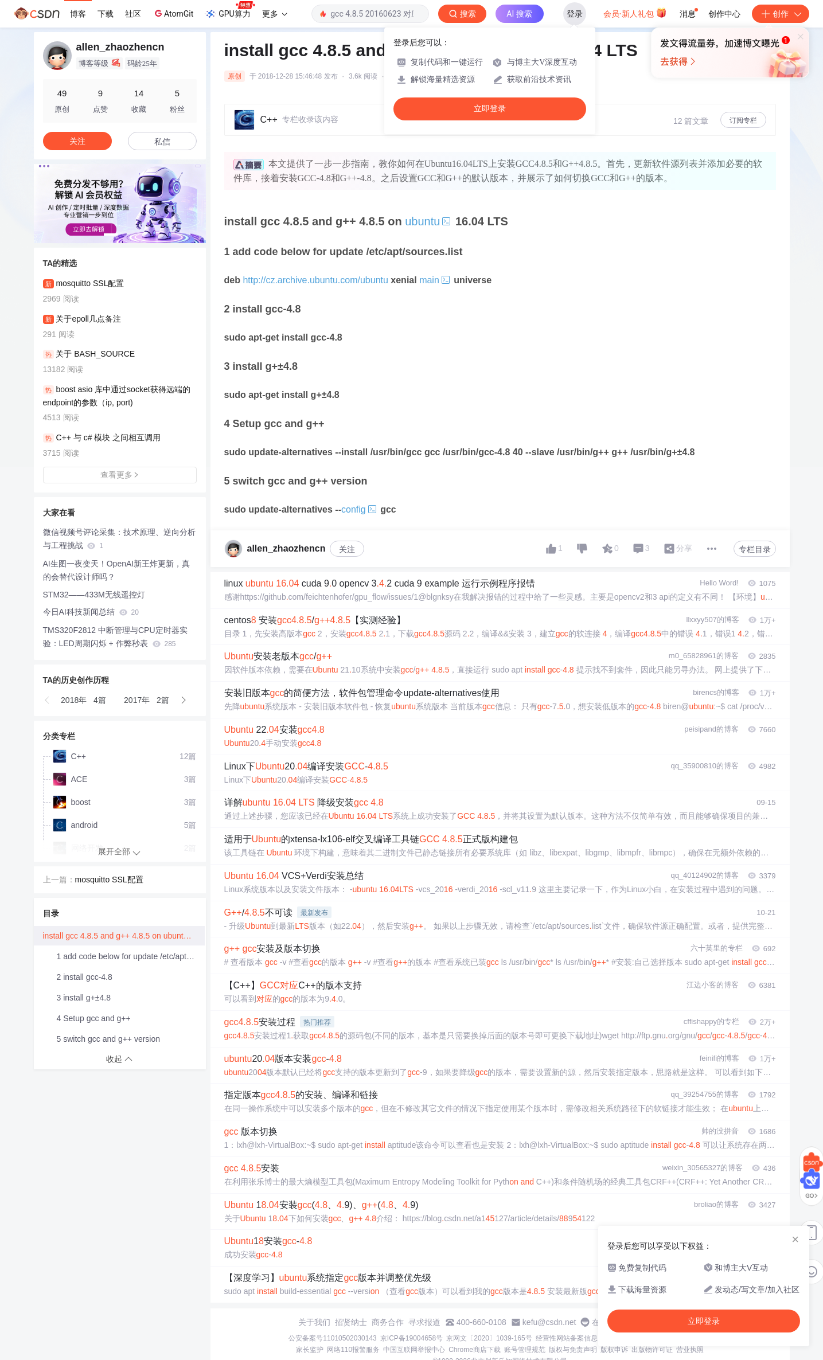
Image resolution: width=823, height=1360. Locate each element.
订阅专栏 (743, 120)
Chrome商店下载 (474, 1350)
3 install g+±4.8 (84, 997)
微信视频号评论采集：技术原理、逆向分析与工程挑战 (119, 538)
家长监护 (309, 1350)
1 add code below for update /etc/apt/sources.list (131, 956)
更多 (274, 13)
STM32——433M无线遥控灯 (94, 594)
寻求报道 (424, 1322)
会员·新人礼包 (635, 12)
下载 (105, 13)
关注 (347, 549)
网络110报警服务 (353, 1350)
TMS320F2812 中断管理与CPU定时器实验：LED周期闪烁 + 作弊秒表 (115, 637)
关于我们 (314, 1322)
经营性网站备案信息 (567, 1338)
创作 (781, 13)
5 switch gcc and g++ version (109, 1039)
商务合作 (388, 1322)
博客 (78, 13)
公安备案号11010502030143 (332, 1338)
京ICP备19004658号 (411, 1338)
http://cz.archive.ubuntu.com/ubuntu (315, 280)
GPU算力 (230, 10)
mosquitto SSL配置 (109, 879)
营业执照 (690, 1350)
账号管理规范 (524, 1350)
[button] (111, 234)
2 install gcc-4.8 (84, 977)
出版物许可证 (652, 1350)
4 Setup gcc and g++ (94, 1018)
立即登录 (490, 108)
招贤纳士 (351, 1322)
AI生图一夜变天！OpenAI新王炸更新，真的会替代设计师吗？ (116, 570)
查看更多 (119, 474)
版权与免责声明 (573, 1350)
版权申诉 (614, 1350)
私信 (162, 141)
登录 (575, 13)
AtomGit (173, 13)
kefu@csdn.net (549, 1322)
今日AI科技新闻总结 (91, 611)
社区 (133, 13)
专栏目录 (755, 549)
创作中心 (724, 13)
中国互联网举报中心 (414, 1350)
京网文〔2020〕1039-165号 (489, 1338)
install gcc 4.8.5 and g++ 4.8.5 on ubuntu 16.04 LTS (124, 935)
